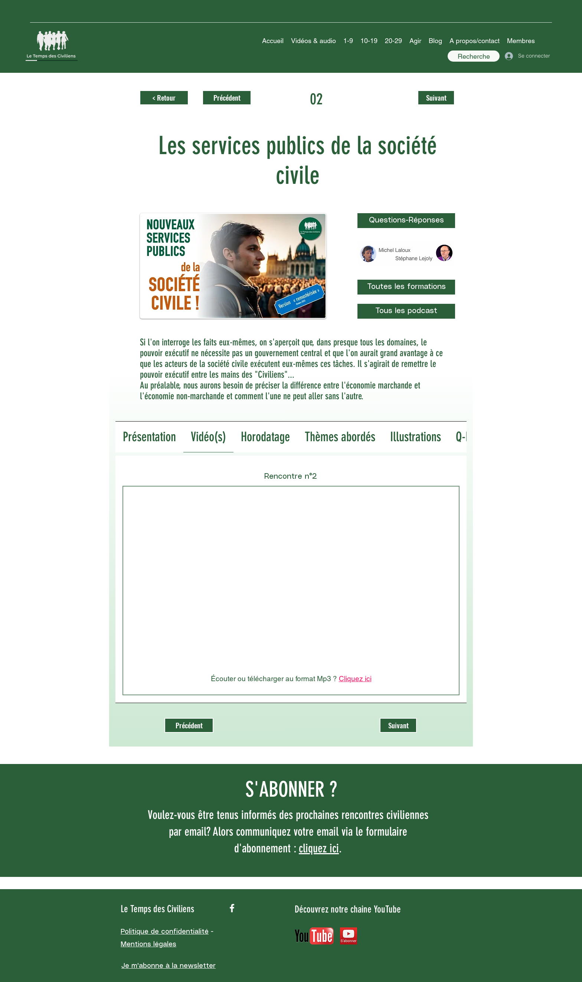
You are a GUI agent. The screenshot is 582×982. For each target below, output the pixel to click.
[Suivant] (436, 97)
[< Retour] (164, 97)
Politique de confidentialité (165, 932)
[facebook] (232, 908)
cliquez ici (319, 848)
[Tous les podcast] (406, 311)
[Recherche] (474, 56)
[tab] (149, 437)
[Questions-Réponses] (406, 220)
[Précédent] (226, 97)
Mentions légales (148, 944)
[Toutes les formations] (406, 287)
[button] (313, 40)
